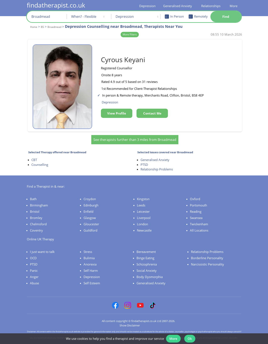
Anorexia (90, 261)
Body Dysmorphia (150, 273)
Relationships (210, 6)
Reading (195, 208)
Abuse (34, 279)
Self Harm (91, 267)
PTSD (144, 161)
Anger (34, 273)
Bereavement (146, 248)
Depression (147, 6)
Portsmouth (198, 202)
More (233, 6)
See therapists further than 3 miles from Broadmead (134, 136)
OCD (33, 254)
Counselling (39, 161)
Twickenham (199, 220)
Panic (34, 267)
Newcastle (144, 227)
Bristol (34, 208)
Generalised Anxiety (177, 6)
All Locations (199, 227)
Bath (33, 195)
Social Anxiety (147, 267)
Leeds (141, 202)
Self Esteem (92, 279)
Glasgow (90, 214)
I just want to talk (42, 248)
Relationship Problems (156, 166)
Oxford (195, 195)
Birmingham (39, 202)
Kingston (143, 195)
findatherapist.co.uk (56, 5)
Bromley (36, 214)
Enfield (88, 208)
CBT (34, 156)
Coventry (36, 227)
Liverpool (144, 214)
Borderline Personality (207, 254)
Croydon (90, 195)
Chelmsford (38, 220)
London (142, 220)
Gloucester (91, 220)
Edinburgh (91, 202)
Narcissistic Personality (207, 261)
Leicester (143, 208)
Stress (88, 248)
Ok (190, 337)
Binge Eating (145, 254)
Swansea (196, 214)
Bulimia (89, 254)
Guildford (90, 227)
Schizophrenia (147, 261)
